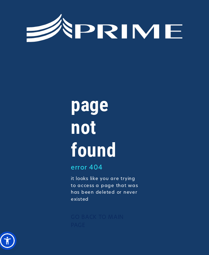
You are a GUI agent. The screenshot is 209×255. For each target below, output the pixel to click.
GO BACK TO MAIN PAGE (97, 221)
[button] (7, 240)
